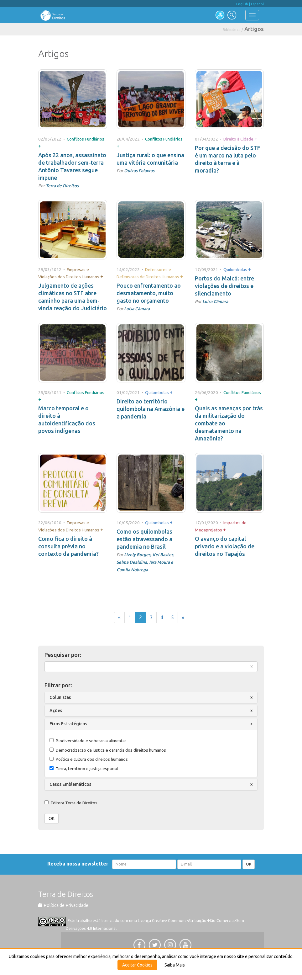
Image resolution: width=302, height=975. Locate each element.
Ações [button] (55, 710)
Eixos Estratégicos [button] (68, 723)
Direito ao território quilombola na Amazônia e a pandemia (151, 408)
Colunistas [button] (60, 697)
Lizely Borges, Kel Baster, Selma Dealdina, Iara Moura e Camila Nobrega (145, 562)
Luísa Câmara (137, 308)
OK (52, 818)
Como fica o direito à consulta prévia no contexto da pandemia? (68, 546)
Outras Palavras (139, 170)
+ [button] (39, 146)
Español (257, 4)
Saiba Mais (174, 964)
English (242, 4)
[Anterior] (119, 617)
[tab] (151, 697)
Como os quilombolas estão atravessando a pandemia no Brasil (144, 539)
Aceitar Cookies (137, 964)
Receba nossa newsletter (79, 863)
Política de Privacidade (63, 905)
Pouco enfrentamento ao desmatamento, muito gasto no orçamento (149, 293)
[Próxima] (183, 617)
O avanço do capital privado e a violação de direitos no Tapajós (224, 546)
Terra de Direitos (62, 185)
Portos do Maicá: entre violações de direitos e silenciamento (224, 285)
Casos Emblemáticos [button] (70, 784)
